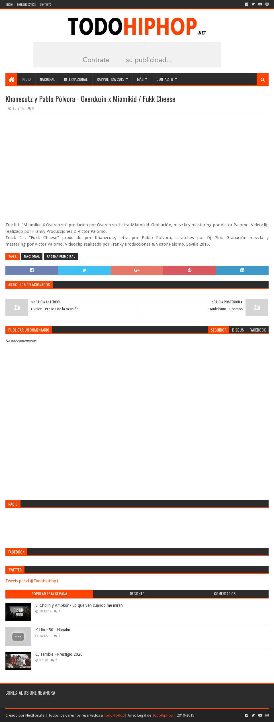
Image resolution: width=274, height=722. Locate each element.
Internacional (76, 79)
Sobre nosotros (26, 4)
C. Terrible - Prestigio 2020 (59, 654)
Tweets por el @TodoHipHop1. (32, 581)
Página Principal (61, 256)
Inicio (9, 4)
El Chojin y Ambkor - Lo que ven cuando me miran (79, 605)
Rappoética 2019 (110, 79)
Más (140, 79)
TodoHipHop (114, 715)
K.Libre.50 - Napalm (52, 630)
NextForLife (34, 715)
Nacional (47, 79)
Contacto (45, 4)
